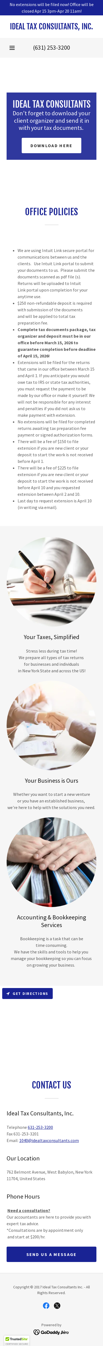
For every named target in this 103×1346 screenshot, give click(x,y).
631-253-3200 (40, 1127)
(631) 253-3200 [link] (51, 47)
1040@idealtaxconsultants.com (49, 1140)
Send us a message (51, 1254)
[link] (51, 26)
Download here (51, 145)
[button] (12, 47)
